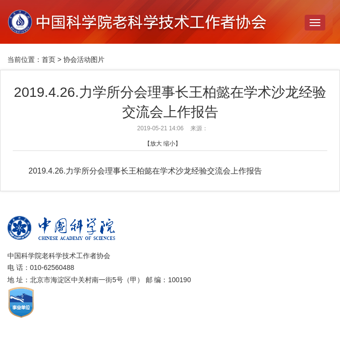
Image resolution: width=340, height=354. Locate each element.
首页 (48, 59)
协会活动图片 (84, 59)
